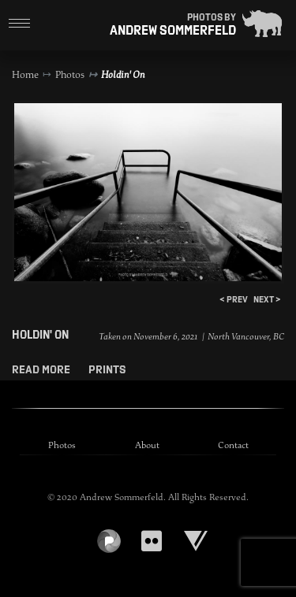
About (147, 445)
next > (267, 299)
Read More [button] (42, 369)
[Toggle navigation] (20, 24)
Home (25, 75)
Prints (107, 369)
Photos (69, 75)
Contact (233, 445)
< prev (233, 299)
